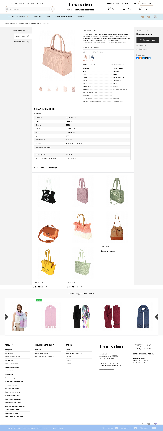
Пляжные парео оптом (12, 365)
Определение (39, 3)
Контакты (80, 17)
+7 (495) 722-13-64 (43, 428)
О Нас (68, 348)
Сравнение (110, 428)
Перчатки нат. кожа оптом (13, 397)
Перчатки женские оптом (12, 390)
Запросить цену (148, 40)
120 (92, 57)
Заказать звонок (147, 3)
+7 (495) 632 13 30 (28, 428)
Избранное (129, 428)
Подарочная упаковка (11, 411)
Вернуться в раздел (21, 31)
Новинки (38, 348)
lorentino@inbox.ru (146, 352)
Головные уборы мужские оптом (15, 404)
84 (86, 57)
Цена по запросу (108, 249)
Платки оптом (9, 358)
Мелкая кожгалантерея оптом (14, 379)
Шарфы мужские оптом (12, 407)
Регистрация (19, 3)
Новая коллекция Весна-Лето (14, 415)
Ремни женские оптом (12, 383)
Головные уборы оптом (12, 362)
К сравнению (141, 49)
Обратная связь (12, 428)
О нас (48, 17)
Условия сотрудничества (63, 17)
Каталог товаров (18, 17)
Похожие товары (21, 42)
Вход (12, 3)
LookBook (37, 17)
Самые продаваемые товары (81, 292)
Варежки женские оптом (12, 393)
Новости (68, 355)
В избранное (141, 45)
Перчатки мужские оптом (13, 400)
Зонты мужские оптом (12, 386)
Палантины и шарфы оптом (13, 355)
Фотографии (8, 348)
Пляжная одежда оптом (12, 376)
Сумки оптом (9, 372)
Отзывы (68, 358)
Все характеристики (117, 64)
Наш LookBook (9, 351)
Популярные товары (41, 351)
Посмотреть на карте (106, 367)
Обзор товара (22, 36)
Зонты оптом (9, 369)
